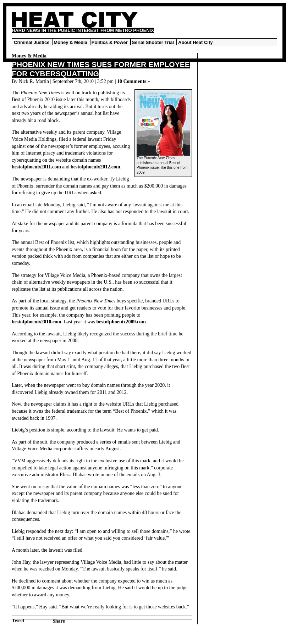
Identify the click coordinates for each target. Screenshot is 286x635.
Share (59, 621)
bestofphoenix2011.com (36, 166)
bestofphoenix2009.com (121, 321)
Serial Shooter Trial (153, 42)
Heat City (75, 20)
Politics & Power (110, 42)
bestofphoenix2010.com (36, 321)
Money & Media (70, 42)
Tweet (18, 620)
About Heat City (195, 42)
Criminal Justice (31, 42)
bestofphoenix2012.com (95, 166)
